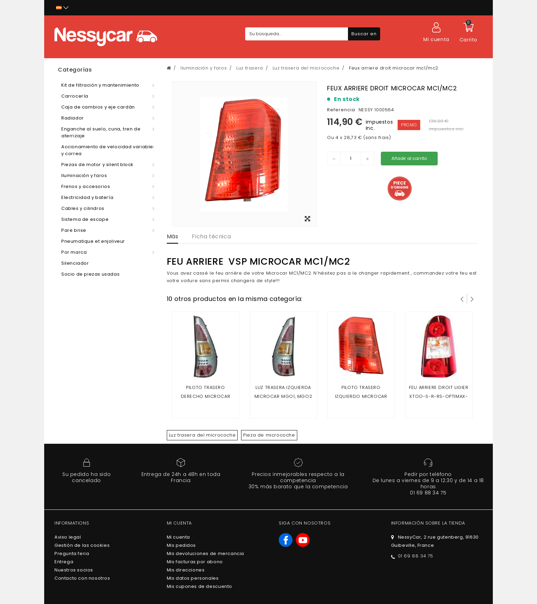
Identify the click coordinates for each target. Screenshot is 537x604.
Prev (462, 298)
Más (172, 236)
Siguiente (472, 298)
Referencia (341, 109)
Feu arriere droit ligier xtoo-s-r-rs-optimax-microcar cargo (438, 396)
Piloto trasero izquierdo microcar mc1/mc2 (361, 396)
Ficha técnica (211, 236)
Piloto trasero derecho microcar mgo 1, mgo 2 (205, 396)
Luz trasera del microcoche (202, 435)
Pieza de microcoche (269, 435)
